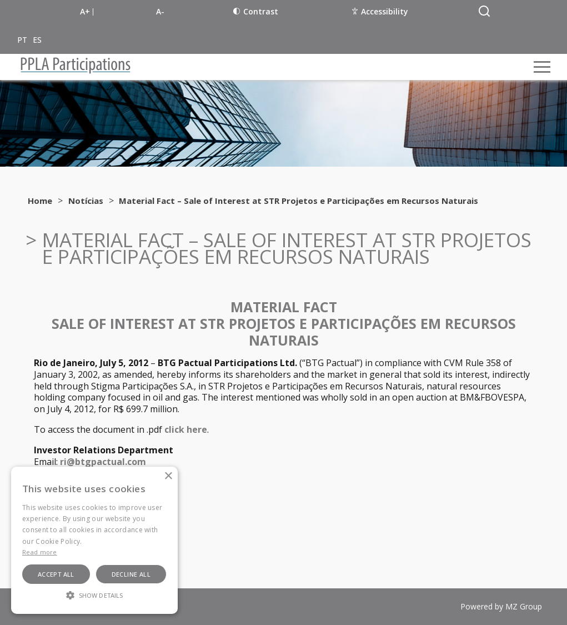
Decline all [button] (131, 574)
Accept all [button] (56, 574)
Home (40, 200)
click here (185, 429)
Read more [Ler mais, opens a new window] (39, 552)
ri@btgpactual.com (103, 462)
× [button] (168, 476)
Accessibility (380, 11)
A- (160, 11)
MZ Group (523, 606)
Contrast (255, 11)
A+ (85, 11)
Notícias (85, 200)
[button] (94, 594)
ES (37, 39)
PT (22, 39)
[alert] (94, 540)
